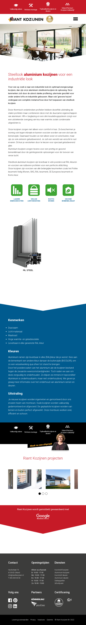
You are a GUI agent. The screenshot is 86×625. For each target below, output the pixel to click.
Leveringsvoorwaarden (20, 620)
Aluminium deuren (61, 578)
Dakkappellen (60, 581)
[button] (39, 493)
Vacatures (41, 620)
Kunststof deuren (61, 575)
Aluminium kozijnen (62, 573)
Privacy (33, 620)
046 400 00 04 (15, 578)
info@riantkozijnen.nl (16, 575)
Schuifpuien (59, 583)
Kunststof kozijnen (62, 570)
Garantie (50, 620)
